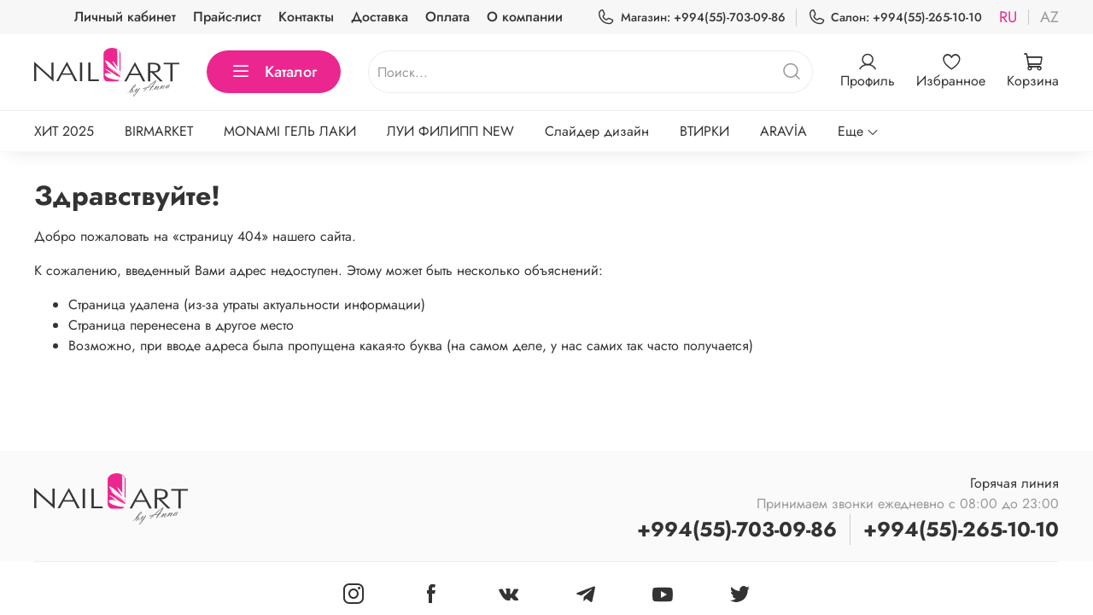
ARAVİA (783, 131)
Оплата (447, 16)
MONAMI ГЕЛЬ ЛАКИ (290, 131)
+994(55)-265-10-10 (961, 529)
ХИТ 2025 (64, 131)
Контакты (306, 16)
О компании (525, 16)
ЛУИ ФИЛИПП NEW (450, 131)
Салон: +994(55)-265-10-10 (895, 17)
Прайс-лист (227, 16)
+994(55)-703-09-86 (737, 529)
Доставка (379, 16)
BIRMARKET (159, 131)
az (1049, 17)
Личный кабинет (125, 16)
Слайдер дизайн (597, 131)
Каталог (274, 72)
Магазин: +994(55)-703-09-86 (691, 17)
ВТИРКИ (704, 131)
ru (1008, 17)
